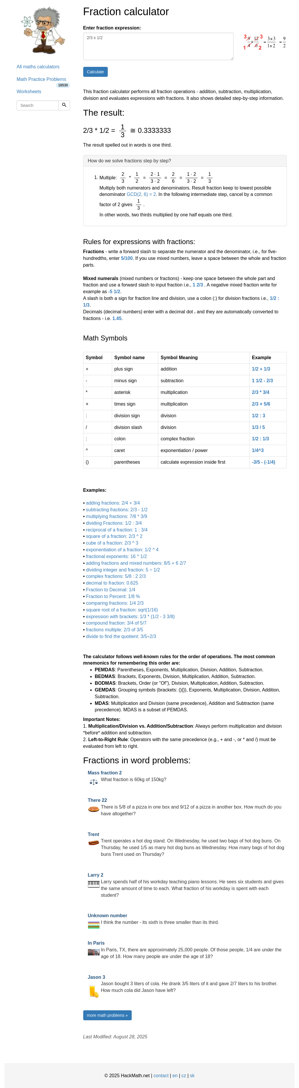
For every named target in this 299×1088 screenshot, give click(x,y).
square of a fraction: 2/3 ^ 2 (114, 536)
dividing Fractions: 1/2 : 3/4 (114, 523)
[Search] (64, 105)
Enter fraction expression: (112, 27)
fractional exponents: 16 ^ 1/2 (116, 556)
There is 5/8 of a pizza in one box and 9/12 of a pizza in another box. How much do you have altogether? (184, 807)
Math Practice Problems (43, 81)
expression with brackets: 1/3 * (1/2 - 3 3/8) (130, 616)
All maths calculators (38, 66)
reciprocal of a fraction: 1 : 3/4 (117, 529)
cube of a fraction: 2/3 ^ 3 (112, 542)
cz (183, 1075)
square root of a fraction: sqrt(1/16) (122, 609)
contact (161, 1075)
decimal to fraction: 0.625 (112, 583)
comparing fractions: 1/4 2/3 (115, 603)
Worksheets (29, 91)
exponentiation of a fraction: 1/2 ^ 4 (122, 549)
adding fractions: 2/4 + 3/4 (113, 502)
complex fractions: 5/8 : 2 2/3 (116, 576)
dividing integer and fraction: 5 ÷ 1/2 (123, 569)
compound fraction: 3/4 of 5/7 (116, 623)
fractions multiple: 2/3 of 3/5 (114, 629)
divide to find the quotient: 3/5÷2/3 (121, 636)
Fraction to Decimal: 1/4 (110, 589)
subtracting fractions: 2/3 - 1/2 (117, 509)
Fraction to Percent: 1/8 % (113, 596)
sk (192, 1075)
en (175, 1075)
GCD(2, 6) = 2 (141, 194)
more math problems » (107, 1015)
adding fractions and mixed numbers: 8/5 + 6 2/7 (136, 563)
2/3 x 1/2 (158, 46)
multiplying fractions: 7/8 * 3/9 (116, 516)
